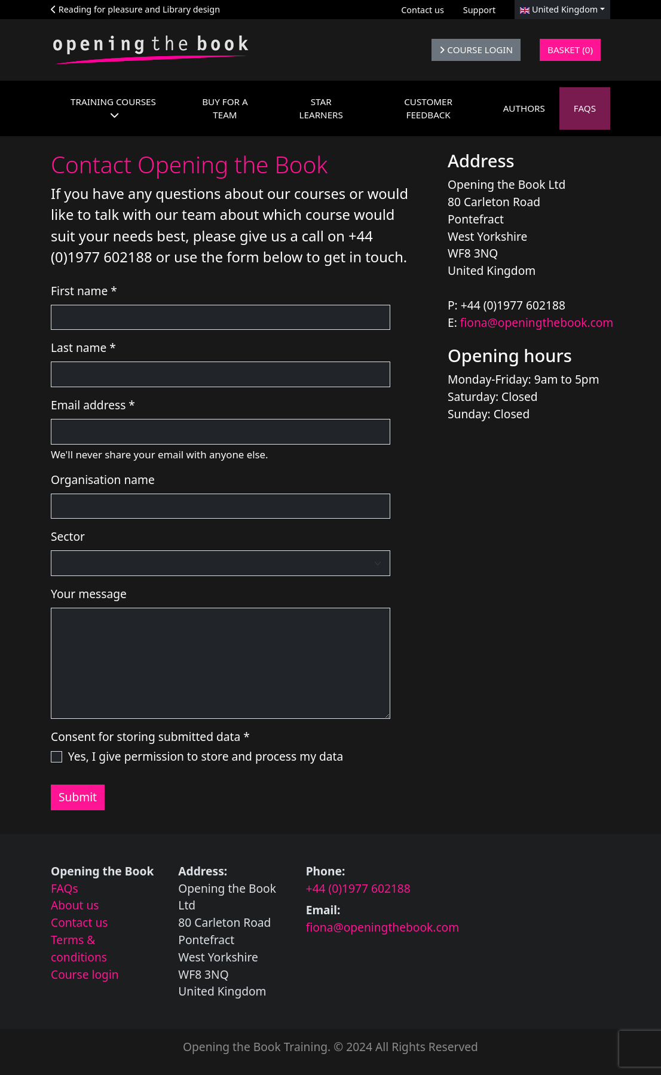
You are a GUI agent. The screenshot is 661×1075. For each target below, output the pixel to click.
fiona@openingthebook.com (537, 322)
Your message (89, 594)
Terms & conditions (79, 948)
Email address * (93, 405)
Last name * (83, 347)
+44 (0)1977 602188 (358, 888)
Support (479, 10)
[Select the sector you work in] (220, 563)
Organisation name (103, 479)
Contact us (422, 10)
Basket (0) (570, 50)
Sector (68, 536)
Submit (78, 797)
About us (75, 905)
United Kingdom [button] (559, 9)
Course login (85, 974)
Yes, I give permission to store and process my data (205, 756)
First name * (84, 291)
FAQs (64, 888)
